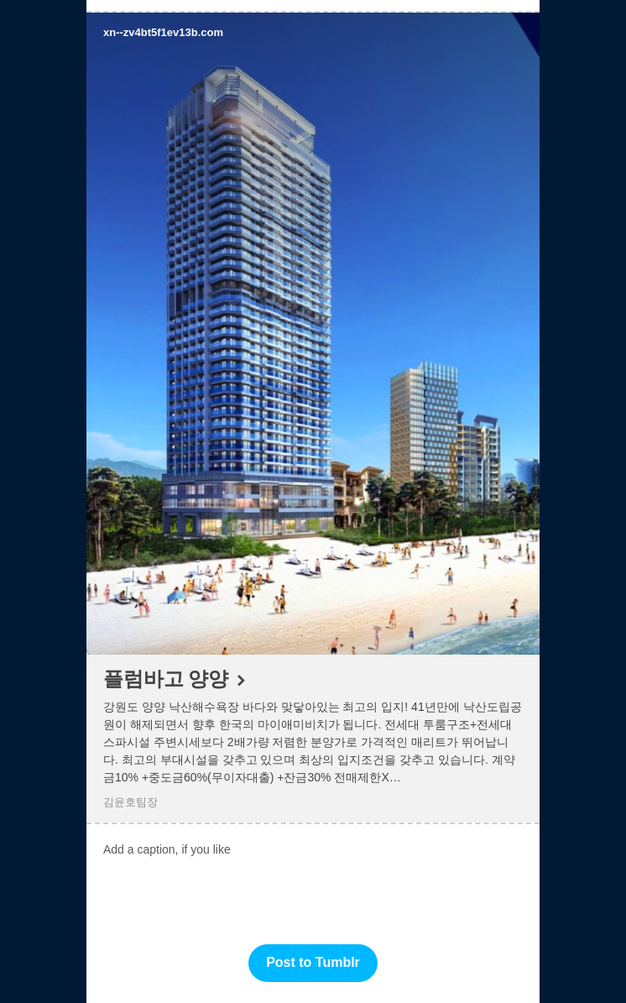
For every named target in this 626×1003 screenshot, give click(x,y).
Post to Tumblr (313, 962)
